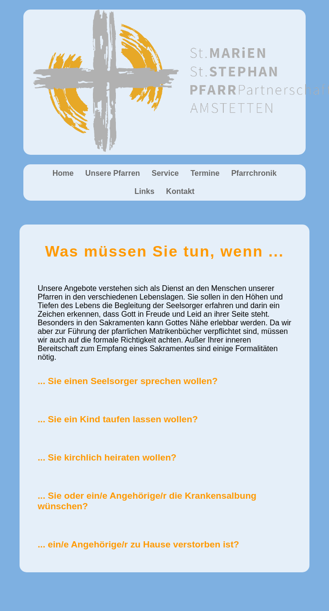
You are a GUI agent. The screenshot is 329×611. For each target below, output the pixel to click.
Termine (204, 173)
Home (62, 173)
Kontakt (180, 191)
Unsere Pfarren (112, 173)
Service (165, 173)
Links (144, 191)
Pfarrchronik (254, 173)
